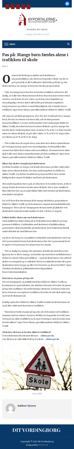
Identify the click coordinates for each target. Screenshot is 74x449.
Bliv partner (13, 6)
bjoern (32, 405)
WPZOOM (43, 445)
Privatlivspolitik (28, 6)
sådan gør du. (48, 335)
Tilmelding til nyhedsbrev (23, 6)
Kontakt (18, 6)
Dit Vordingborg (7, 6)
